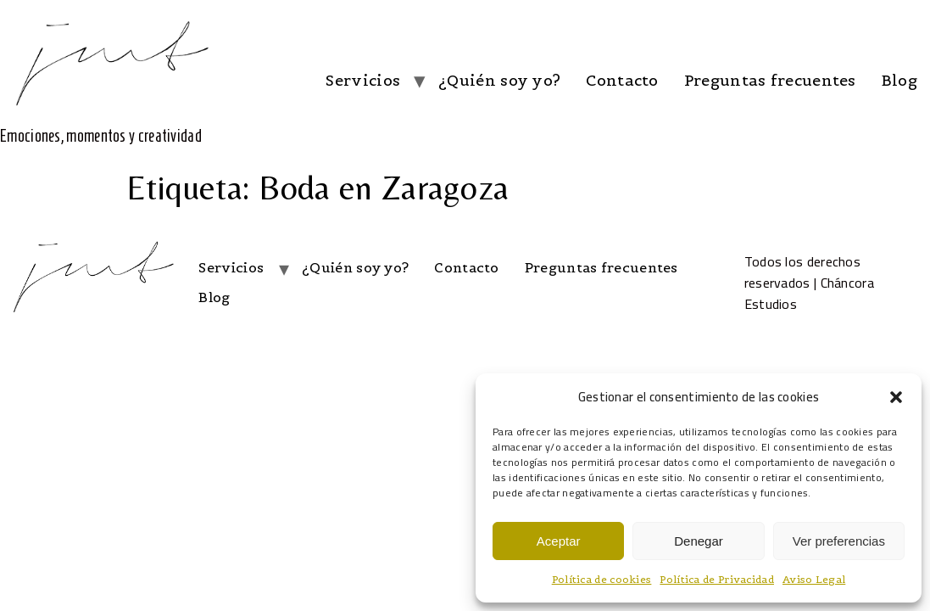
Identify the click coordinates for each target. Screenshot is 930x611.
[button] (896, 397)
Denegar (698, 541)
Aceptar (559, 541)
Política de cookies (602, 579)
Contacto (622, 80)
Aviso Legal (813, 579)
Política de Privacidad (717, 579)
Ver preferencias (839, 541)
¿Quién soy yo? (499, 80)
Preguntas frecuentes (770, 80)
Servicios (363, 80)
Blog (899, 80)
